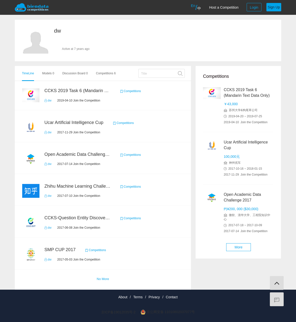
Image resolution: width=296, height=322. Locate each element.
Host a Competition (224, 7)
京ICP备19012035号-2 (118, 312)
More (238, 247)
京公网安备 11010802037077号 (171, 312)
